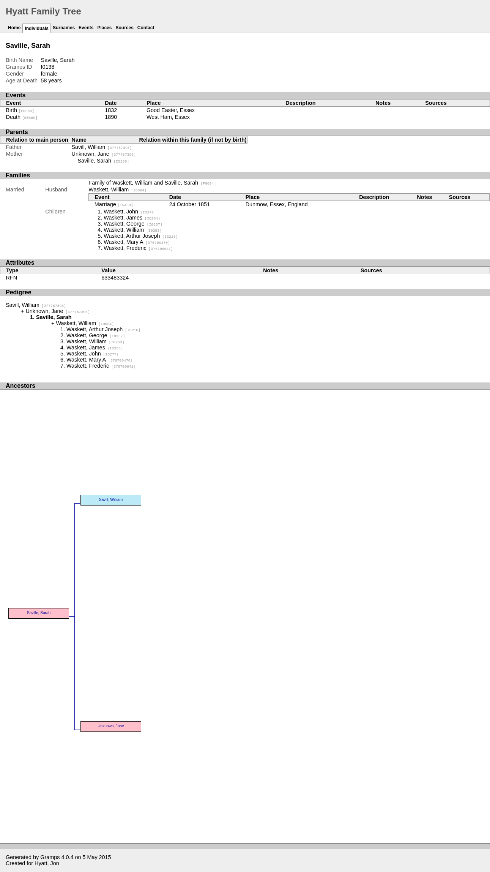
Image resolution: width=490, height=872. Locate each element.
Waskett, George (133, 224)
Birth (20, 110)
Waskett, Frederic (138, 248)
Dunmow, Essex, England (277, 204)
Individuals (37, 28)
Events (86, 27)
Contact (145, 27)
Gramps (50, 857)
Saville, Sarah (103, 161)
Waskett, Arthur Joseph (141, 236)
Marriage (114, 204)
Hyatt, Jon (47, 863)
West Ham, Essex (168, 117)
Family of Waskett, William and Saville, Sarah (152, 183)
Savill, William (102, 147)
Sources (124, 27)
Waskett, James (132, 218)
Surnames (64, 27)
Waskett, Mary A (137, 242)
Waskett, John (130, 212)
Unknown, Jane (104, 154)
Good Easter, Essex (171, 110)
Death (22, 117)
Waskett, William (117, 189)
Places (104, 27)
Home (14, 27)
